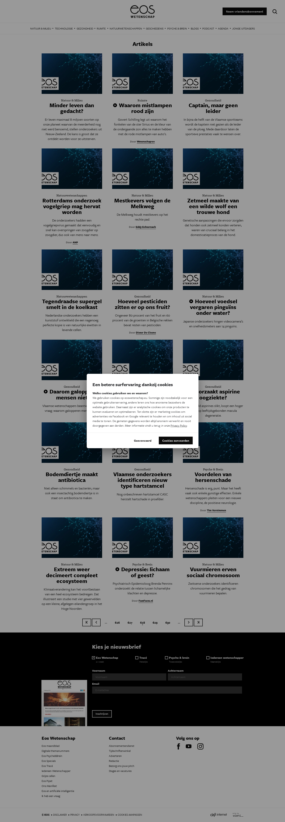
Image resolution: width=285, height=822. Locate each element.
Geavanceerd (142, 440)
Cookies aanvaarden (175, 440)
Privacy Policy (179, 425)
